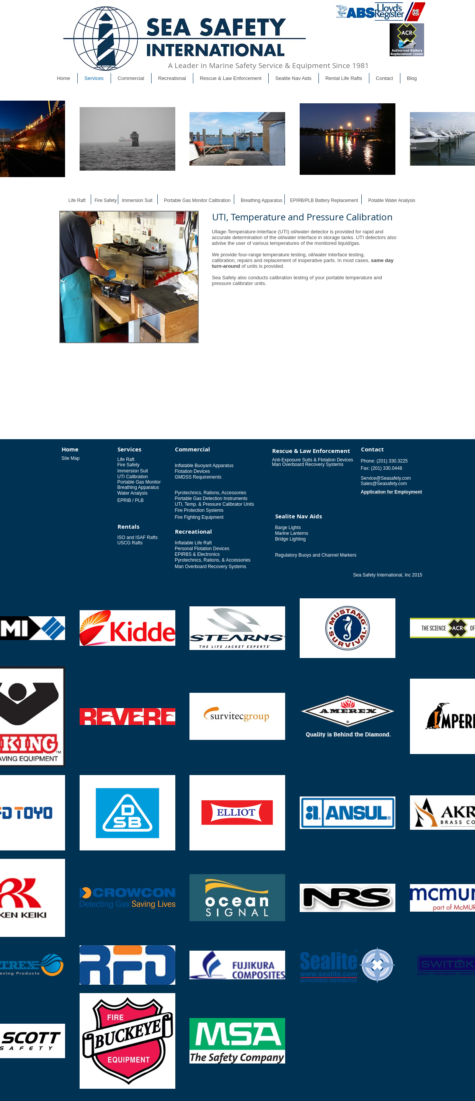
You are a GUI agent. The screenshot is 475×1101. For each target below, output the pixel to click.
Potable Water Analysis (391, 200)
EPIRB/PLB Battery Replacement (324, 200)
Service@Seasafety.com (386, 478)
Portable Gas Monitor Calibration (197, 200)
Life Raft (77, 200)
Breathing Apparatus (261, 200)
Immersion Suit (137, 200)
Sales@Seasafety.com (384, 483)
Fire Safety (106, 200)
